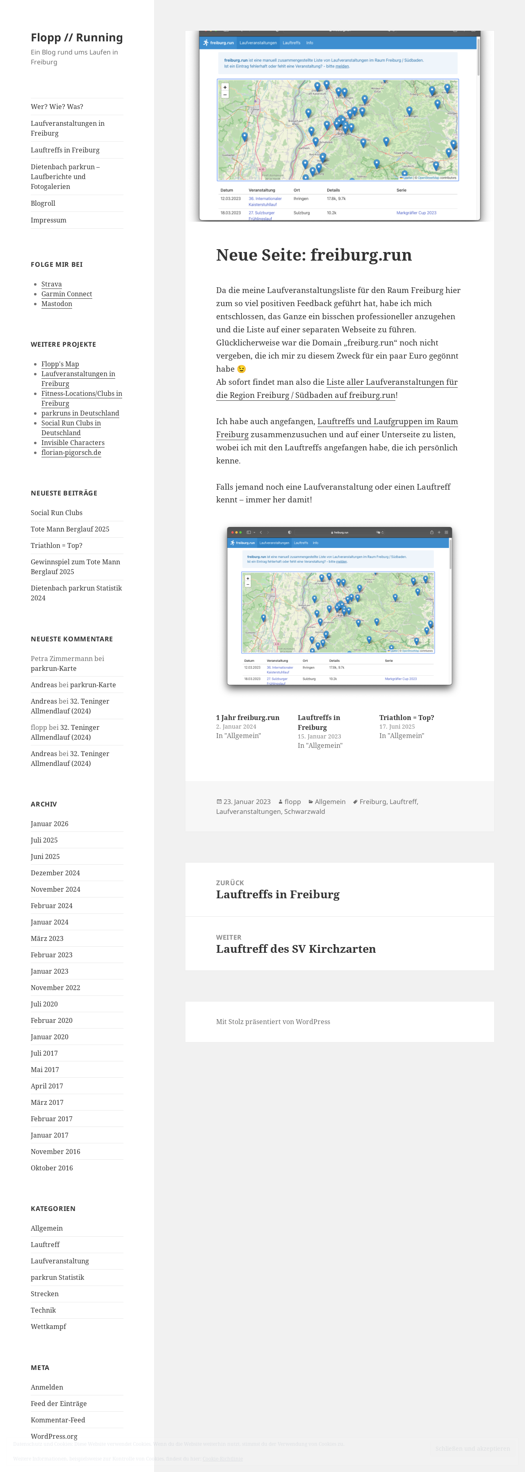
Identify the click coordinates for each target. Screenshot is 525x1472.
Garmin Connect (66, 293)
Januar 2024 (49, 922)
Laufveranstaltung (60, 1260)
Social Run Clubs (56, 512)
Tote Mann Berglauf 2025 (70, 529)
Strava (51, 283)
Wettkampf (48, 1326)
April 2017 (47, 1085)
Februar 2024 (52, 905)
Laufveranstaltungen (248, 811)
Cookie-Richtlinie (223, 1458)
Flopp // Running (77, 37)
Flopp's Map (60, 363)
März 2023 (47, 938)
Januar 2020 (49, 1036)
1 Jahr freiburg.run (248, 717)
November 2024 (55, 889)
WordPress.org (54, 1436)
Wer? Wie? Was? (57, 106)
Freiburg (373, 801)
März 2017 (47, 1102)
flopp (293, 801)
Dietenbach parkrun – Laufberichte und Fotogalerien (65, 176)
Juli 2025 (44, 840)
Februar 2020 (52, 1020)
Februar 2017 (52, 1118)
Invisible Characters (73, 442)
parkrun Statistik (57, 1277)
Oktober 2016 (52, 1167)
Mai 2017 (45, 1069)
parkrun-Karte (54, 668)
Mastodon (56, 303)
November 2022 (55, 987)
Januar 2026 (49, 823)
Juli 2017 (44, 1053)
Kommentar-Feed (58, 1419)
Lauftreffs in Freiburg (65, 149)
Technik (43, 1310)
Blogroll (43, 203)
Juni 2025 (45, 856)
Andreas (44, 684)
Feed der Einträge (59, 1403)
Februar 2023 (52, 954)
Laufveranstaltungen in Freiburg (68, 128)
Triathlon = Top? (56, 545)
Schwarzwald (304, 811)
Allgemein (47, 1228)
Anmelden (47, 1387)
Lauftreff (45, 1244)
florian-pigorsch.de (71, 452)
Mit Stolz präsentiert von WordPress (273, 1021)
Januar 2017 (49, 1135)
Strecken (45, 1293)
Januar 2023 (49, 971)
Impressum (48, 220)
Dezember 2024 (55, 872)
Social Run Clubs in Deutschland (71, 427)
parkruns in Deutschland (80, 413)
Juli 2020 (44, 1004)
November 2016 (55, 1151)
